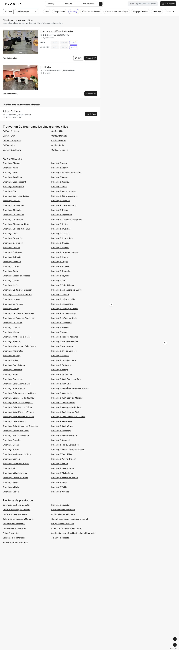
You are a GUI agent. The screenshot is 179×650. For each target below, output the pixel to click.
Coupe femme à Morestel (62, 524)
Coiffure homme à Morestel (15, 514)
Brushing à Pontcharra (61, 365)
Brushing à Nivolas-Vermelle (64, 351)
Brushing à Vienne (59, 463)
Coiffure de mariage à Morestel (16, 509)
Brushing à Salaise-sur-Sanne (16, 431)
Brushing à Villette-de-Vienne (64, 477)
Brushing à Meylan (11, 332)
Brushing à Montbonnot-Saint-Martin (19, 346)
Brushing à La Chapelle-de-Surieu (66, 290)
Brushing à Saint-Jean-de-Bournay (18, 398)
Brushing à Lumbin (11, 327)
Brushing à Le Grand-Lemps (63, 313)
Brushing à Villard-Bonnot (63, 468)
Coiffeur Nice (9, 145)
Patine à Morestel (10, 533)
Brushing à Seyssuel (60, 440)
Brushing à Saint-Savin (61, 421)
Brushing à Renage (59, 369)
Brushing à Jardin (59, 280)
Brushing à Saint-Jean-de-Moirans (66, 398)
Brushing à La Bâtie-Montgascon (17, 290)
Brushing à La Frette (60, 294)
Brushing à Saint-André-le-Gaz (16, 384)
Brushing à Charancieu (61, 215)
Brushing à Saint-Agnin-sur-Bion (66, 379)
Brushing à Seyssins (12, 440)
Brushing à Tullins (11, 449)
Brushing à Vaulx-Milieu (62, 454)
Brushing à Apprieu (60, 168)
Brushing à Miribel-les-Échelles (17, 337)
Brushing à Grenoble (60, 271)
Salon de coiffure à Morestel (15, 542)
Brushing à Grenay (11, 271)
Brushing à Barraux (59, 177)
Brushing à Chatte (59, 224)
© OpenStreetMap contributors (166, 649)
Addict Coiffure (11, 111)
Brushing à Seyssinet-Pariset (64, 435)
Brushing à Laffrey (11, 308)
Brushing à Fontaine (12, 261)
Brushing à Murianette (13, 351)
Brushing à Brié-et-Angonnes (64, 196)
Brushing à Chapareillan (13, 215)
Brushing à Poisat (11, 360)
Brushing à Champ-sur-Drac (64, 205)
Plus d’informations (10, 58)
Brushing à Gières (11, 266)
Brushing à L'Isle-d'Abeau (62, 285)
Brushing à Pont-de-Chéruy (63, 360)
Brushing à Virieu (59, 482)
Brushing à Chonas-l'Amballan (16, 229)
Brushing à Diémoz (11, 247)
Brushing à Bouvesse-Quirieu (16, 196)
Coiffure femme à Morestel (63, 509)
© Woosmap (135, 649)
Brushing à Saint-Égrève (14, 388)
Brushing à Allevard (11, 163)
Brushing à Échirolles (12, 252)
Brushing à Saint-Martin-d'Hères (17, 407)
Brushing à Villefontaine (62, 473)
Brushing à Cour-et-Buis (62, 238)
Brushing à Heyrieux (60, 276)
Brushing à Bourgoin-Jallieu (63, 191)
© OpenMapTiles (146, 649)
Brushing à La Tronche (13, 304)
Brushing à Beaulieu (60, 182)
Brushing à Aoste (10, 168)
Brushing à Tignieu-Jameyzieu (65, 445)
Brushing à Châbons (60, 200)
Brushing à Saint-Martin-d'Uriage (66, 407)
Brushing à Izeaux (11, 280)
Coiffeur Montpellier (12, 140)
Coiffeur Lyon (9, 136)
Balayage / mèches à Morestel (16, 505)
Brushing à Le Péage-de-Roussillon (18, 318)
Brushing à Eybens (59, 257)
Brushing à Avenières (12, 177)
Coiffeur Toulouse (59, 150)
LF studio (45, 67)
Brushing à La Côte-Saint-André (17, 294)
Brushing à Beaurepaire (13, 186)
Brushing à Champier (12, 210)
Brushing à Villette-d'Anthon (15, 477)
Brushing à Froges (59, 261)
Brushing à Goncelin (60, 266)
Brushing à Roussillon (12, 379)
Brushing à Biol (9, 191)
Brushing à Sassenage (61, 431)
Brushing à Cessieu (11, 200)
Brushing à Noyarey (11, 355)
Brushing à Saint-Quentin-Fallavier (18, 416)
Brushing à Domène (60, 247)
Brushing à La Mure (11, 299)
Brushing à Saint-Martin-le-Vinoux (18, 412)
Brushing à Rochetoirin (61, 374)
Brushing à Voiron (11, 492)
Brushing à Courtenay (13, 243)
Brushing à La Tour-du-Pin (63, 299)
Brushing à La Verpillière (62, 304)
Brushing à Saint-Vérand (62, 426)
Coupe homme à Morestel (14, 528)
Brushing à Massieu (60, 327)
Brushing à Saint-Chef (61, 384)
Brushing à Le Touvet (12, 323)
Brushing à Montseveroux (63, 346)
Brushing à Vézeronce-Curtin (16, 463)
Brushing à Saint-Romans (14, 421)
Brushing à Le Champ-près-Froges (18, 313)
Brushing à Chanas (59, 210)
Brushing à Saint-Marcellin (63, 402)
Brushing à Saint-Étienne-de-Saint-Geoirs (70, 388)
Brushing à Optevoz (60, 355)
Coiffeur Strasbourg (12, 150)
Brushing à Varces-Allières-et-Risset (67, 449)
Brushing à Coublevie (12, 238)
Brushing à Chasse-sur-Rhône (16, 224)
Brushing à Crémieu (60, 243)
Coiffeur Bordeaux (11, 131)
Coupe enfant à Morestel (14, 524)
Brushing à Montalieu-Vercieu (64, 341)
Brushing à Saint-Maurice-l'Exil (65, 412)
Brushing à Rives (10, 374)
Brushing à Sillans (11, 445)
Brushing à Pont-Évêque (14, 365)
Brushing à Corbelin (60, 233)
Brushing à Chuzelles (60, 229)
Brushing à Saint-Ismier (61, 393)
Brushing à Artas (10, 172)
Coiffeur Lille (57, 131)
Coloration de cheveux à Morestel (18, 519)
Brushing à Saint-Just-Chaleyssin (18, 402)
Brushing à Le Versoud (61, 323)
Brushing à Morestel (60, 505)
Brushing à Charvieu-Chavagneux (66, 219)
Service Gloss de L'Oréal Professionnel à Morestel (73, 533)
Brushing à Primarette (12, 369)
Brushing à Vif (9, 468)
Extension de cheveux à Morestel (66, 528)
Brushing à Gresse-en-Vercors (16, 276)
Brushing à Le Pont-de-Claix (64, 318)
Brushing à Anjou (59, 163)
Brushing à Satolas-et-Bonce (16, 435)
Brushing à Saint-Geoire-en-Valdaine (19, 393)
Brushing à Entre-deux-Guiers (64, 252)
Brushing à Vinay (10, 482)
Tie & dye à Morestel (60, 538)
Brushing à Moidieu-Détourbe (64, 337)
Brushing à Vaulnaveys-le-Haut (17, 454)
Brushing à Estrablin (12, 257)
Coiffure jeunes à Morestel (63, 514)
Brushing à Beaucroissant (14, 182)
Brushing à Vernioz (11, 459)
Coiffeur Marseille (59, 136)
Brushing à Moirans (11, 341)
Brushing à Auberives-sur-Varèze (66, 172)
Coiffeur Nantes (58, 140)
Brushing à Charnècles (13, 219)
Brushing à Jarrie (10, 285)
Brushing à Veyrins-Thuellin (63, 459)
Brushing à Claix (10, 233)
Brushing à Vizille (59, 487)
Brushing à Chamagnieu (13, 205)
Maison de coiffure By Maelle (56, 31)
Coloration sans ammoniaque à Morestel (69, 519)
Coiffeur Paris (57, 145)
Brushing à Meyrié (59, 332)
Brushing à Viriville (11, 487)
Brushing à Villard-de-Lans (15, 473)
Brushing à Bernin (59, 186)
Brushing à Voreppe (60, 492)
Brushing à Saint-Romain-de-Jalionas (68, 416)
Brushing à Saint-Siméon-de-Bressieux (20, 426)
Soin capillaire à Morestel (14, 538)
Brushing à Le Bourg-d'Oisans (64, 308)
